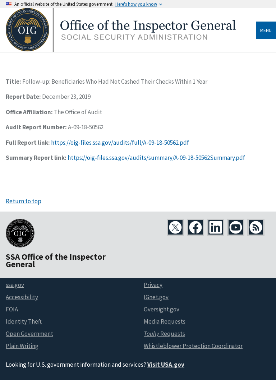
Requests (164, 334)
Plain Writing (22, 346)
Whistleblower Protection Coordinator (193, 346)
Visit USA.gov (165, 365)
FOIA (12, 309)
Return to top (23, 201)
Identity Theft (24, 321)
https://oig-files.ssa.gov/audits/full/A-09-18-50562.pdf (120, 143)
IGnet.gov (156, 297)
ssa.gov (15, 285)
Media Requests (164, 321)
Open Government (29, 334)
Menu (266, 30)
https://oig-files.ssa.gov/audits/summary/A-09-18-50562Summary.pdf (156, 158)
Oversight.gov (161, 309)
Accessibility (22, 297)
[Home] (121, 49)
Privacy (153, 285)
